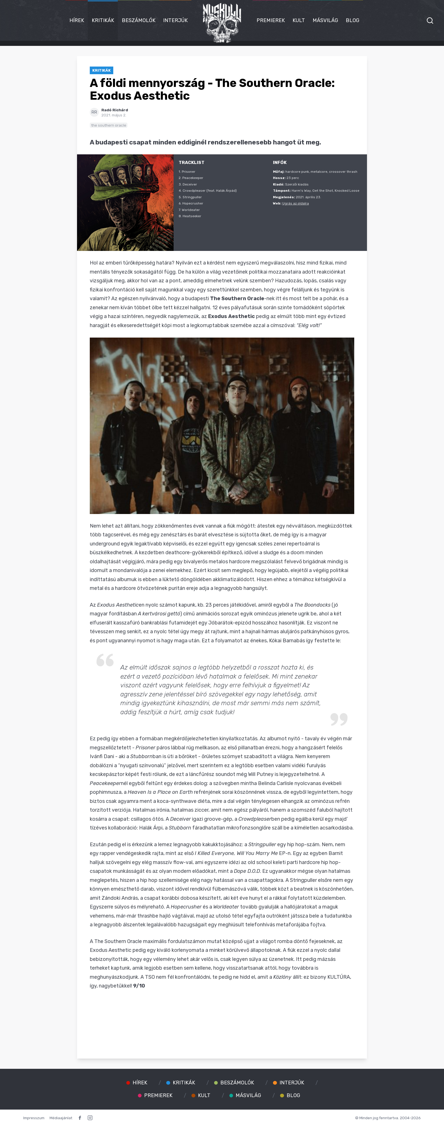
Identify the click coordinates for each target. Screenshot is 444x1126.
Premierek (271, 20)
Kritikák (103, 20)
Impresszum (33, 1118)
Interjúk (175, 20)
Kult (299, 20)
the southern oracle (108, 125)
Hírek (76, 20)
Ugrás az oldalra (295, 203)
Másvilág (325, 20)
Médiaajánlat (61, 1118)
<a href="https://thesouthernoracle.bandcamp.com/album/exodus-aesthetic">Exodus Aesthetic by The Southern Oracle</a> (222, 1019)
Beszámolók (138, 20)
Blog (352, 20)
